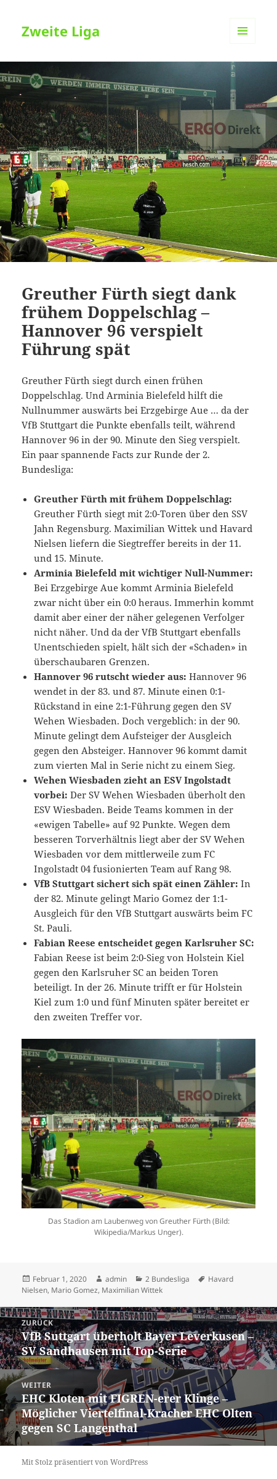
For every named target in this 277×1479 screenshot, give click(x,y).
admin (116, 1279)
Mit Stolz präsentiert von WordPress (85, 1462)
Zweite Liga (61, 31)
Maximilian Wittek (132, 1290)
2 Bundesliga (167, 1279)
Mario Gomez (74, 1290)
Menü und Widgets (242, 43)
